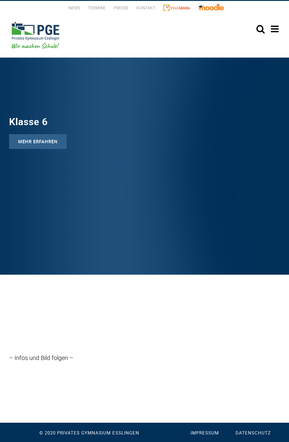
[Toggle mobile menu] (275, 28)
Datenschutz (253, 433)
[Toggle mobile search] (260, 28)
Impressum (205, 433)
